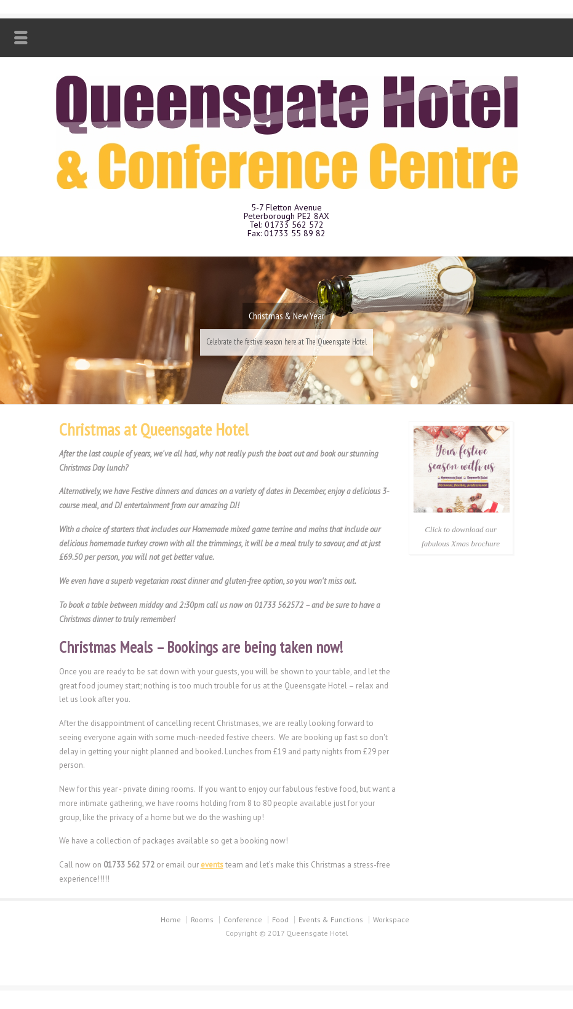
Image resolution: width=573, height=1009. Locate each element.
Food (280, 925)
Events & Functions (331, 925)
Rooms (202, 925)
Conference (242, 925)
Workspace (391, 925)
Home (171, 925)
